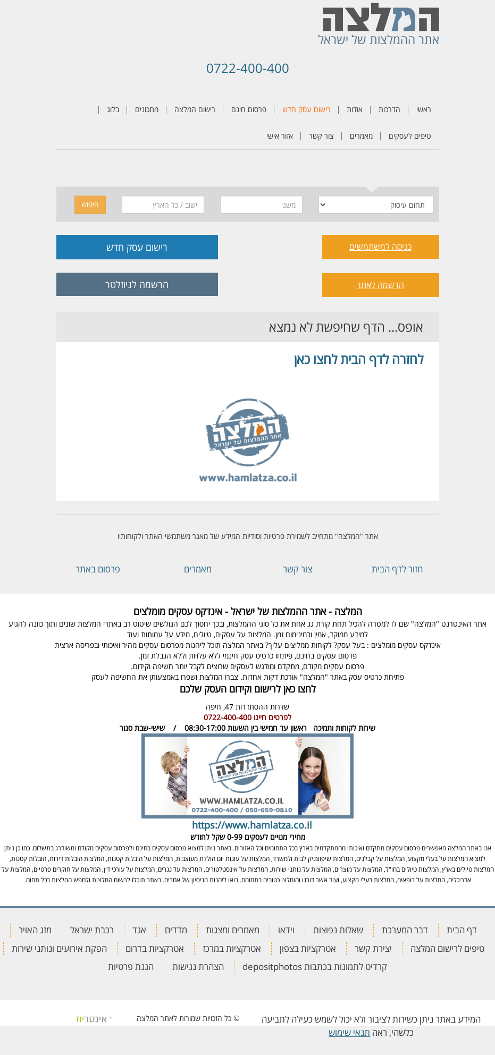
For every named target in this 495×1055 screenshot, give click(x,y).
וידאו (286, 930)
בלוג (113, 109)
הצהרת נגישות (198, 966)
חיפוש (90, 204)
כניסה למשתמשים (380, 246)
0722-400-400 (247, 68)
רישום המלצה (194, 109)
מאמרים (361, 136)
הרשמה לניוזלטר (137, 284)
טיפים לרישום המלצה (447, 948)
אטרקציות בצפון (308, 948)
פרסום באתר (97, 569)
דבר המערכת (405, 930)
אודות (355, 109)
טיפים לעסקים (410, 136)
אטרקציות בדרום (154, 948)
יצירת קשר (373, 948)
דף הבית (462, 930)
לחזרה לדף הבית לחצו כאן (358, 359)
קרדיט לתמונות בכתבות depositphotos (314, 966)
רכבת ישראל (92, 930)
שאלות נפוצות (338, 930)
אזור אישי (279, 136)
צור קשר (321, 136)
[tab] (372, 171)
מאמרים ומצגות (232, 930)
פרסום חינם (248, 109)
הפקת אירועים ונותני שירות (59, 948)
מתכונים (146, 109)
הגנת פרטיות (131, 966)
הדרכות (389, 109)
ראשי (423, 109)
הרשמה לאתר (380, 285)
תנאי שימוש (349, 1032)
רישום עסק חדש (306, 109)
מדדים (176, 930)
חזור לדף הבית (397, 569)
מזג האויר (35, 930)
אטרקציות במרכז (232, 948)
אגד (139, 930)
